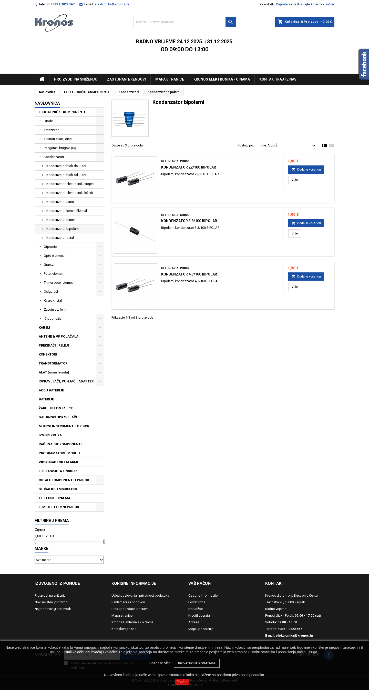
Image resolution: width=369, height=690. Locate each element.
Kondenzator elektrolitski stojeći (70, 184)
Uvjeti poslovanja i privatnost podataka (140, 595)
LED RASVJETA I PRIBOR (58, 471)
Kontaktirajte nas (277, 79)
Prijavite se (284, 4)
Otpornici (50, 247)
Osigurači (51, 291)
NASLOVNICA (47, 103)
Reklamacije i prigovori (128, 602)
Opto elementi (54, 256)
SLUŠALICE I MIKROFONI (58, 489)
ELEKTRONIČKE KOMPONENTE (62, 112)
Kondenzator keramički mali (67, 211)
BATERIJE (46, 399)
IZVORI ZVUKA (50, 435)
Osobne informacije (203, 595)
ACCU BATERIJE (51, 390)
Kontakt (274, 583)
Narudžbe (195, 609)
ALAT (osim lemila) (54, 372)
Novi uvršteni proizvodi (51, 602)
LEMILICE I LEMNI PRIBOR (59, 507)
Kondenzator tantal (60, 202)
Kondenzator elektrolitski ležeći (69, 193)
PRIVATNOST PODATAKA (196, 663)
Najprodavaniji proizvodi (53, 609)
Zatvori (182, 682)
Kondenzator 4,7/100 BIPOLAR (189, 274)
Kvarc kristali (53, 300)
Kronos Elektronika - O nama (221, 79)
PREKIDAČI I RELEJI (54, 345)
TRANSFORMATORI (53, 363)
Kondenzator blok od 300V (66, 175)
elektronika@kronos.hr (112, 4)
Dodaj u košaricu (306, 169)
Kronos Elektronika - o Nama (132, 622)
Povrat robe (196, 602)
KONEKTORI (48, 354)
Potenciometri (54, 273)
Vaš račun (199, 583)
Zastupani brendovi (126, 79)
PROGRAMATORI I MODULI (59, 453)
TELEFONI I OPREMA (54, 498)
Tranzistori (51, 130)
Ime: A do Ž (289, 146)
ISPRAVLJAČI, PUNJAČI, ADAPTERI (67, 381)
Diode (48, 121)
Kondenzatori (54, 157)
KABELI (44, 327)
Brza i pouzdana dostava (129, 609)
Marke (41, 548)
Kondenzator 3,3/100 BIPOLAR (189, 221)
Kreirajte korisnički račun (315, 4)
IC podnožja (52, 318)
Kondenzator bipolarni (62, 229)
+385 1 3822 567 (63, 4)
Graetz (49, 265)
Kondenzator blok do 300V (66, 166)
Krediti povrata (199, 615)
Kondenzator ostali (60, 238)
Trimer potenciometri (59, 282)
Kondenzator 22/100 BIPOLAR (188, 167)
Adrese (193, 622)
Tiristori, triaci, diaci (58, 139)
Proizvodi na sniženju (75, 79)
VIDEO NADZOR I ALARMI (58, 462)
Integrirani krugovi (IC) (60, 148)
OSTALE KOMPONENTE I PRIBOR (64, 480)
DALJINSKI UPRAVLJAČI (58, 417)
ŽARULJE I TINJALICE (56, 408)
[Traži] (184, 22)
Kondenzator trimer (60, 220)
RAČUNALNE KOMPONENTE (60, 444)
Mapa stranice (169, 79)
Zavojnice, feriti (55, 309)
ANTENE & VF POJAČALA (58, 336)
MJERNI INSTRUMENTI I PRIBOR (64, 426)
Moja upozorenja (200, 629)
